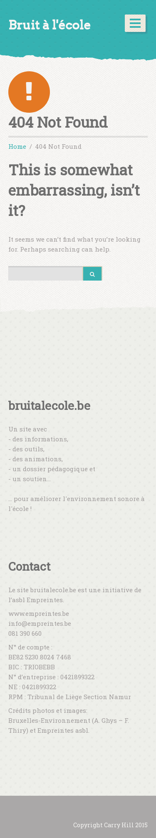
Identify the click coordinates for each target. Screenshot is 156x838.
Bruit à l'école (49, 25)
